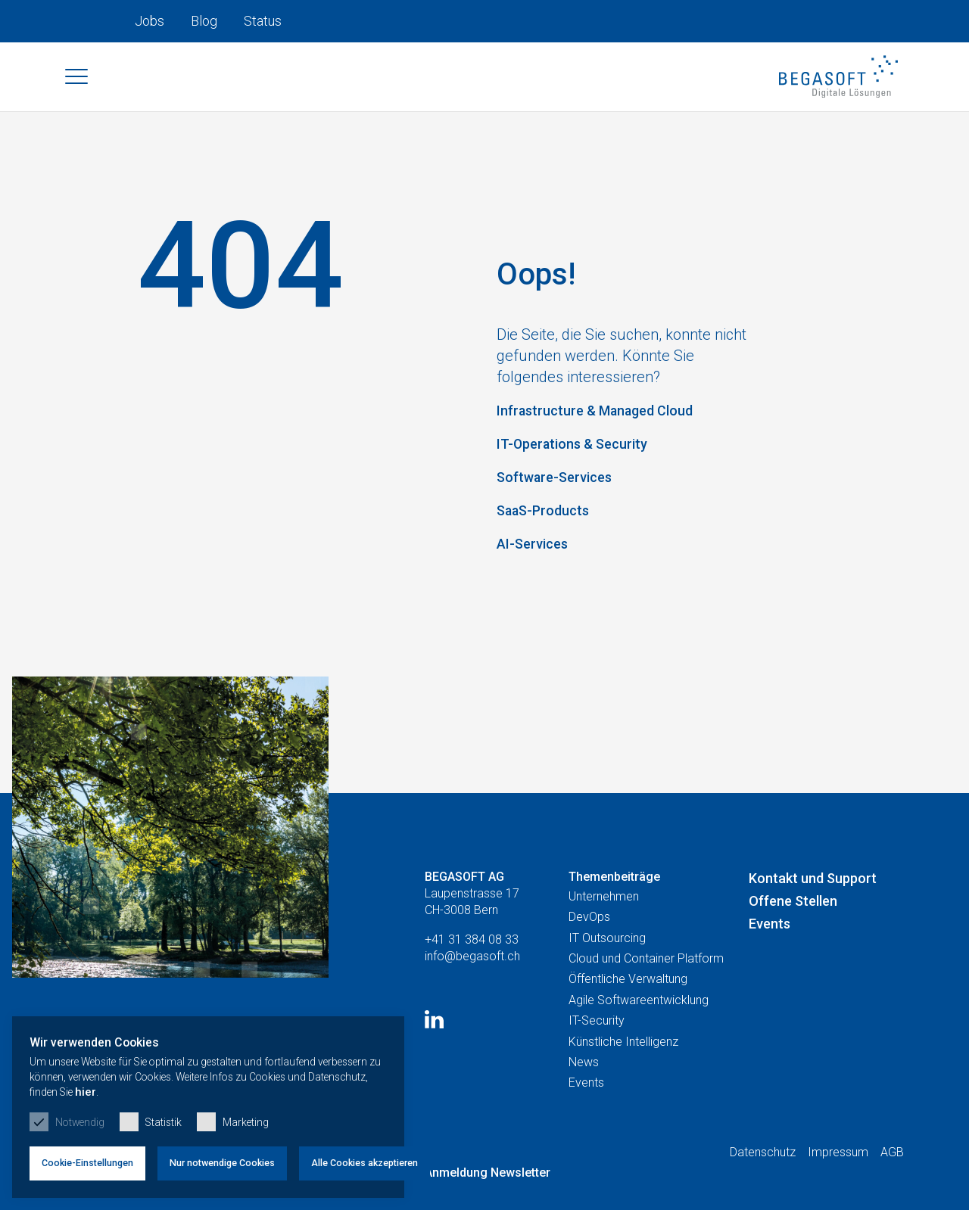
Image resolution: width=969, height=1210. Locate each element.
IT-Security (597, 1054)
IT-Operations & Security (580, 450)
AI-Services (536, 550)
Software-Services (560, 483)
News (584, 1096)
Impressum (838, 1186)
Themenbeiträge (614, 910)
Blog (204, 21)
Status (263, 21)
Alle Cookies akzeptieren (410, 1158)
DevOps (589, 951)
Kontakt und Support (813, 911)
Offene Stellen (793, 935)
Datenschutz (763, 1186)
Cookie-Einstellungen (98, 1158)
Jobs (149, 21)
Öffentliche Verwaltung (628, 1013)
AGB (892, 1186)
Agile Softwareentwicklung (639, 1034)
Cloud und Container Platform (646, 992)
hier (448, 1086)
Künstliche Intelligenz (623, 1075)
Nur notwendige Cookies (256, 1158)
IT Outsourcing (607, 971)
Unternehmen (604, 930)
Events (586, 1116)
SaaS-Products (548, 517)
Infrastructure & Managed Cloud (607, 417)
